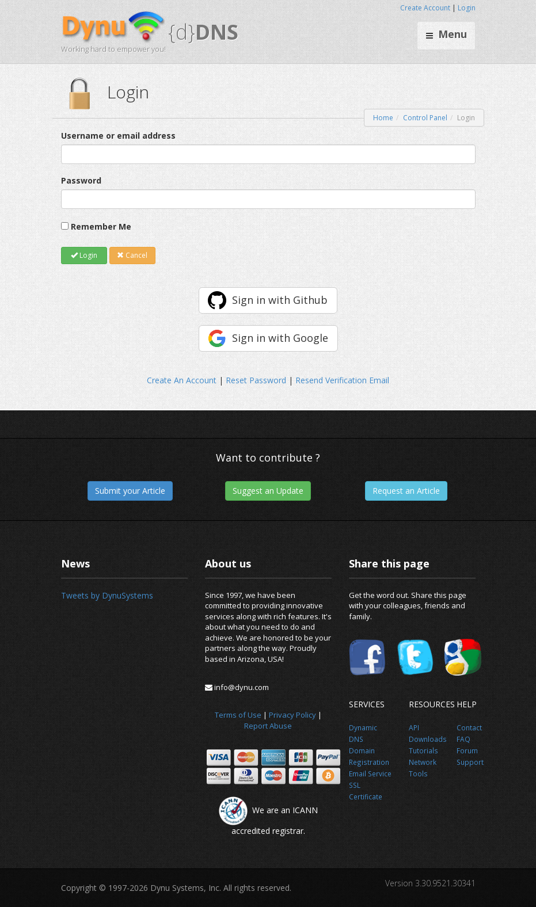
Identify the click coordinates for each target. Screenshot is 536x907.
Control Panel (425, 118)
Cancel (132, 255)
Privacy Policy (292, 715)
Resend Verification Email (342, 380)
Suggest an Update (268, 490)
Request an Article (406, 490)
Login (467, 8)
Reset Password (256, 380)
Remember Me (101, 226)
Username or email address (118, 135)
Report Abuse (268, 726)
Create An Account (181, 380)
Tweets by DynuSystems (107, 595)
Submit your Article (130, 490)
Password (81, 180)
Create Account (425, 8)
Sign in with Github (280, 300)
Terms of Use (238, 715)
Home (383, 118)
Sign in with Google (280, 338)
